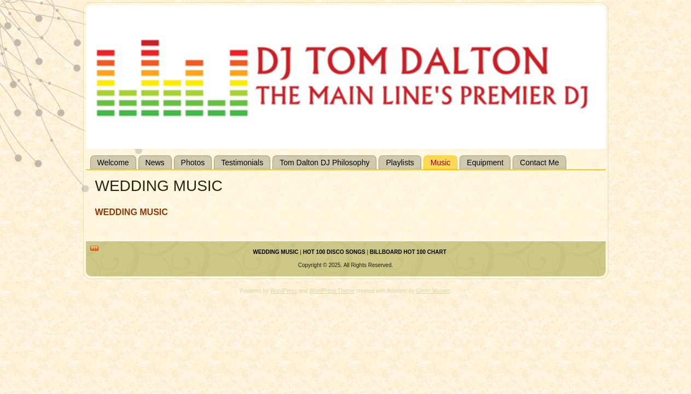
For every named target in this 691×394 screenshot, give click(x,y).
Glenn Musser (433, 291)
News (155, 162)
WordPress (283, 291)
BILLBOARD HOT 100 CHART (408, 252)
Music (441, 162)
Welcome (113, 162)
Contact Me (539, 162)
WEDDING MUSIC (275, 252)
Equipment (485, 162)
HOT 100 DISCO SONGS (334, 252)
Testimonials (242, 162)
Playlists (400, 162)
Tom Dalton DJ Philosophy (324, 162)
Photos (193, 162)
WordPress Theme (332, 291)
